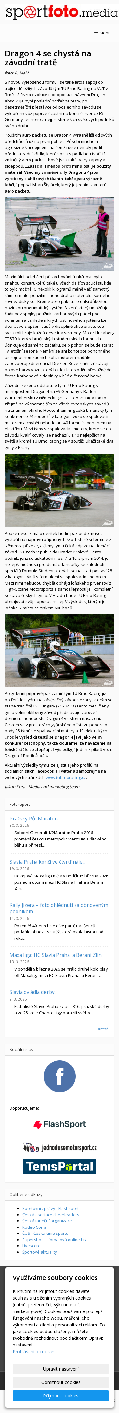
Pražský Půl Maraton (34, 818)
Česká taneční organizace (47, 1221)
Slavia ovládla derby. (33, 991)
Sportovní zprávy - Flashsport (50, 1208)
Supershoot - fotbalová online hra (55, 1239)
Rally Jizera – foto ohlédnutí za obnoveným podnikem (59, 908)
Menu (102, 33)
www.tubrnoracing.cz (66, 777)
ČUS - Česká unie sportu (45, 1233)
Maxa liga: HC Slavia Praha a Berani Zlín (56, 955)
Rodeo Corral (35, 1227)
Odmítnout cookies (61, 1382)
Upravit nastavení (61, 1369)
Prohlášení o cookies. (34, 1351)
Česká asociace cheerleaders (50, 1215)
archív (103, 1029)
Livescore (31, 1245)
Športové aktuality (39, 1252)
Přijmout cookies (60, 1396)
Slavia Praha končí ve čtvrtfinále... (47, 861)
